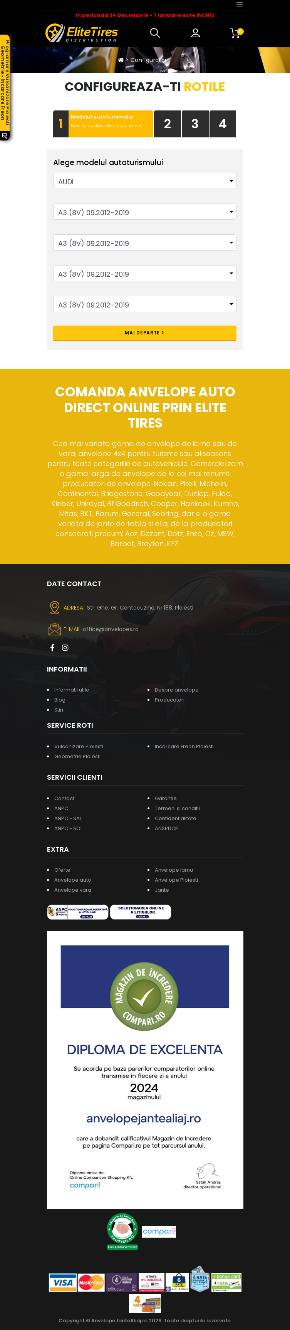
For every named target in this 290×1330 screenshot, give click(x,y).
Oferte (62, 870)
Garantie (166, 798)
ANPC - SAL (68, 818)
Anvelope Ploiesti (176, 880)
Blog (59, 699)
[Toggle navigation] (239, 4)
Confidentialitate (175, 818)
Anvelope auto (72, 880)
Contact (64, 798)
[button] (156, 33)
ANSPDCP (166, 828)
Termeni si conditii (177, 808)
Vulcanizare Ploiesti (78, 746)
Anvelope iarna (174, 870)
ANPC (61, 808)
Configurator (149, 60)
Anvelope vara (72, 890)
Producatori (169, 699)
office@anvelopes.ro (111, 629)
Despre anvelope (177, 689)
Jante (162, 890)
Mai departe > (144, 332)
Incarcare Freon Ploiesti (184, 746)
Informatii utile (71, 689)
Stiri (58, 709)
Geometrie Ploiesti (77, 756)
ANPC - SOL (68, 828)
